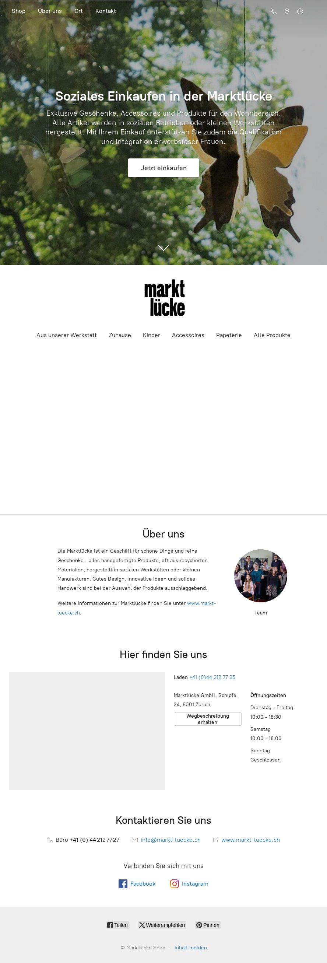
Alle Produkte (272, 335)
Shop (18, 10)
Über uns (50, 10)
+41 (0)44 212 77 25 (212, 677)
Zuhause (120, 335)
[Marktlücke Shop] (163, 297)
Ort (78, 10)
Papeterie (229, 335)
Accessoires (188, 335)
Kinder (151, 335)
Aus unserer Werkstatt (66, 335)
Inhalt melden (191, 948)
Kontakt (105, 10)
